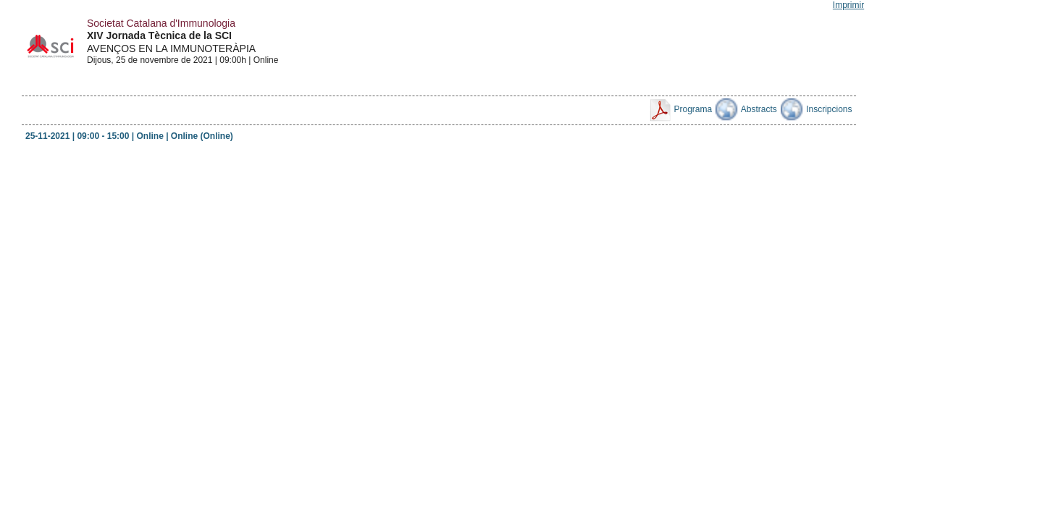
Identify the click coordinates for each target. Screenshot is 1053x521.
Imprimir (848, 5)
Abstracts (746, 109)
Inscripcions (816, 109)
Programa (680, 109)
